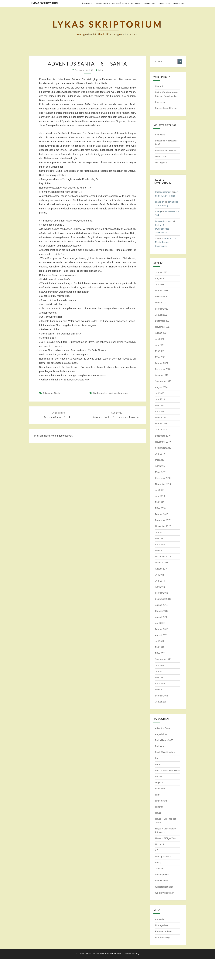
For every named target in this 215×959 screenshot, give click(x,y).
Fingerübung (161, 800)
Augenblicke (161, 734)
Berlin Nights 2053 (164, 740)
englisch (159, 782)
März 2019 (160, 472)
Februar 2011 (161, 695)
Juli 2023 (159, 284)
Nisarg (135, 953)
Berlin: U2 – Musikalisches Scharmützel (162, 229)
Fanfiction (160, 788)
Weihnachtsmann (118, 393)
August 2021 (161, 333)
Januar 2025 (161, 272)
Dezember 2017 (163, 520)
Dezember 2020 (163, 369)
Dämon (158, 764)
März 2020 (160, 417)
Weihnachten (100, 393)
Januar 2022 (161, 315)
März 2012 (160, 653)
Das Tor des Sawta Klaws (167, 770)
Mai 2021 (159, 351)
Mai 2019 (159, 460)
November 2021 (163, 327)
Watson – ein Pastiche (166, 150)
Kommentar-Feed (163, 931)
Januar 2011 (161, 701)
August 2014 (161, 605)
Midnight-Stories (163, 856)
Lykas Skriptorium (44, 3)
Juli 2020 (159, 393)
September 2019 (163, 448)
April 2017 (160, 544)
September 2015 (163, 599)
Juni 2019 (160, 454)
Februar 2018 (161, 514)
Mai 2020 (159, 405)
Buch (157, 758)
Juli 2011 (159, 665)
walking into (161, 162)
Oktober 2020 (161, 375)
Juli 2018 (159, 490)
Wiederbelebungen (164, 887)
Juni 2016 (160, 581)
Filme (158, 794)
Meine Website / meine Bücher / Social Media (118, 3)
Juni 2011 (160, 671)
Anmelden (160, 919)
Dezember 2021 (163, 321)
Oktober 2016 (161, 562)
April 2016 (160, 587)
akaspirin (159, 202)
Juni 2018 (160, 496)
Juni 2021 (160, 345)
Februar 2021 (161, 363)
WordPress (115, 953)
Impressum (149, 3)
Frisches (159, 807)
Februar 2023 (161, 290)
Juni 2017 (160, 532)
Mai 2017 (159, 538)
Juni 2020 (160, 399)
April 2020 (160, 411)
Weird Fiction (161, 880)
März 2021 (160, 357)
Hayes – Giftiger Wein (165, 838)
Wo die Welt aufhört (164, 893)
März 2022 (160, 302)
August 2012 (161, 635)
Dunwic (158, 776)
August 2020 (161, 387)
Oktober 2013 (161, 611)
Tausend (159, 868)
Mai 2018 (159, 502)
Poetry (158, 862)
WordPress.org (162, 937)
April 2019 (160, 466)
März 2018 (160, 508)
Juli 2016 (159, 574)
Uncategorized (162, 874)
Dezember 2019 (163, 435)
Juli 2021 (159, 339)
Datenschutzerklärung (171, 3)
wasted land (161, 156)
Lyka (100, 70)
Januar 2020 (161, 429)
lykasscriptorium (163, 192)
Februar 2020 (161, 423)
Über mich (87, 3)
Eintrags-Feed (162, 925)
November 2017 (163, 526)
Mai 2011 (159, 677)
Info (157, 850)
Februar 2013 (161, 629)
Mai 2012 (159, 647)
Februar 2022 (161, 309)
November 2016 (163, 556)
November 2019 (163, 442)
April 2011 (160, 683)
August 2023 (161, 278)
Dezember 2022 (163, 296)
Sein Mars (160, 134)
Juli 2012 (159, 641)
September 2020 (163, 381)
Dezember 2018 (163, 478)
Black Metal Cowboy (165, 752)
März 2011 (160, 689)
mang (158, 211)
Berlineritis (160, 746)
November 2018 (163, 484)
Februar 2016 (161, 593)
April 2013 (160, 623)
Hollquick (159, 844)
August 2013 (161, 617)
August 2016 (161, 568)
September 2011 (163, 659)
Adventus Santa (51, 393)
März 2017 (160, 550)
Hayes (158, 813)
